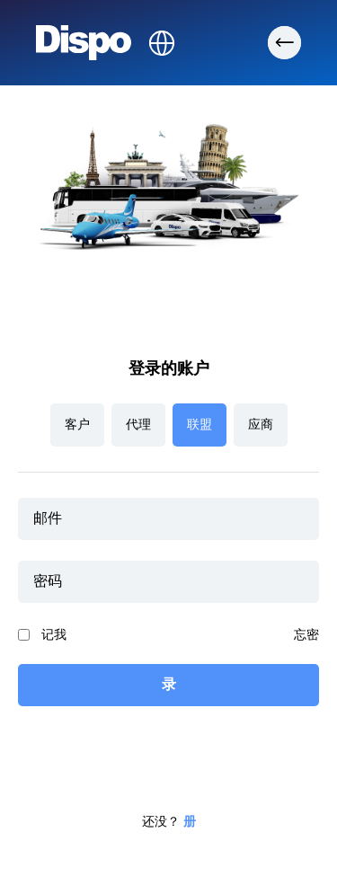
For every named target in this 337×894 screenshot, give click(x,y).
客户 (77, 424)
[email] (168, 519)
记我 (54, 634)
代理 (138, 424)
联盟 (199, 424)
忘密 (306, 635)
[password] (168, 582)
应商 (260, 424)
